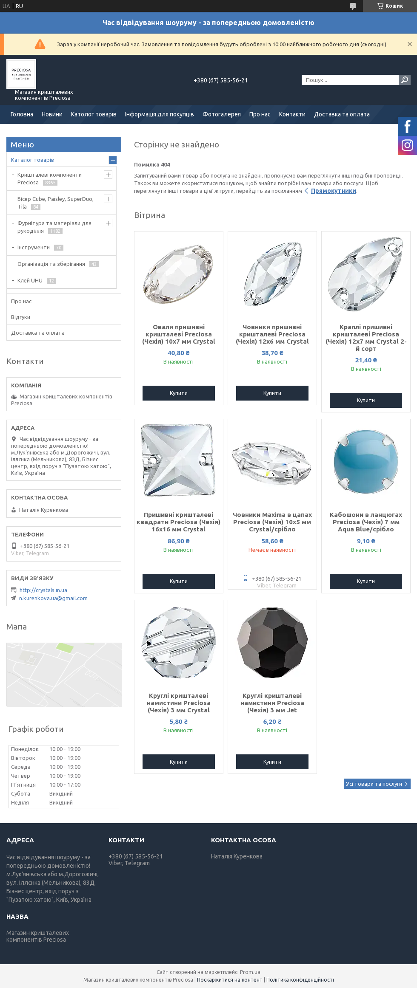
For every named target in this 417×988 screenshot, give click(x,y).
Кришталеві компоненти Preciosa (49, 178)
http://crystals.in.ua (43, 590)
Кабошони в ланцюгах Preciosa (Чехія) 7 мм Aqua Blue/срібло (366, 522)
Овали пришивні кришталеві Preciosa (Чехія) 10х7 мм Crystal (178, 334)
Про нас (260, 114)
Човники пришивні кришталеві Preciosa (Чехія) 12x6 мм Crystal (272, 334)
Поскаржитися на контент (230, 979)
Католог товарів (94, 114)
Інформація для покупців (159, 114)
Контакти (292, 114)
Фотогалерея (222, 114)
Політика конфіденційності (300, 979)
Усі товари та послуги (374, 784)
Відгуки (20, 317)
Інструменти (33, 247)
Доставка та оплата (342, 114)
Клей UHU (30, 280)
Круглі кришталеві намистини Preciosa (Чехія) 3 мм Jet (272, 703)
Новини (52, 114)
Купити (179, 393)
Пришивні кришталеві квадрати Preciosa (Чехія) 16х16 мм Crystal (178, 522)
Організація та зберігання (51, 264)
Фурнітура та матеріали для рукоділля (54, 227)
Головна (22, 114)
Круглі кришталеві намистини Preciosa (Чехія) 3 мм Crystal (179, 703)
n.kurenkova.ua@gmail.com (53, 598)
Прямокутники (333, 190)
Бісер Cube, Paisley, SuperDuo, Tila (55, 202)
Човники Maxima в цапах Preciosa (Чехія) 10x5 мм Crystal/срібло (272, 522)
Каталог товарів (32, 160)
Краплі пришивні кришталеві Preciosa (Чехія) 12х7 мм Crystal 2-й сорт (366, 337)
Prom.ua (250, 972)
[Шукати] (405, 80)
